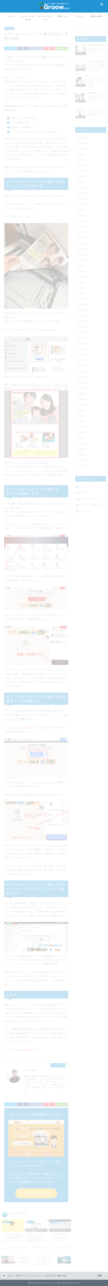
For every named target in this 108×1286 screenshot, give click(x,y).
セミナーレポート (87, 485)
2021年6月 (81, 275)
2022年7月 (81, 209)
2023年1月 (81, 181)
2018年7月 (81, 465)
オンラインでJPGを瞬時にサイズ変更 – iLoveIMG (32, 726)
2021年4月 (81, 287)
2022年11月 (81, 192)
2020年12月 (81, 309)
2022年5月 (81, 220)
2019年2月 (81, 431)
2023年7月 (81, 147)
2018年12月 (81, 443)
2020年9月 (81, 326)
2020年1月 (81, 370)
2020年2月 (81, 365)
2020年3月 (81, 359)
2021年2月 (81, 298)
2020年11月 (81, 314)
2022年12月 (81, 186)
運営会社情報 (96, 16)
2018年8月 (81, 459)
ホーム (11, 16)
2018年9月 (81, 454)
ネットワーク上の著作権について (21, 1048)
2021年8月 (81, 264)
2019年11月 (81, 381)
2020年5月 (81, 348)
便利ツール (62, 16)
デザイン (79, 16)
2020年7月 (81, 337)
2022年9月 (81, 198)
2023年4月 (81, 164)
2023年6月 (81, 153)
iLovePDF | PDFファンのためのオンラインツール (32, 523)
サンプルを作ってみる (36, 1192)
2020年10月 (82, 320)
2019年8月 (81, 398)
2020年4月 (81, 353)
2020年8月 (81, 331)
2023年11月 (81, 136)
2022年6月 (81, 214)
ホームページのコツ (45, 17)
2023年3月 (81, 170)
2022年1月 (81, 242)
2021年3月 (81, 292)
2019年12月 (81, 376)
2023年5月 (81, 159)
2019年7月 (81, 404)
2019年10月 (81, 387)
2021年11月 (81, 248)
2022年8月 (81, 203)
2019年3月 (81, 426)
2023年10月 (81, 142)
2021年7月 (81, 270)
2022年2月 (81, 237)
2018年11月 (81, 448)
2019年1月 (81, 437)
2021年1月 (81, 303)
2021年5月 (81, 281)
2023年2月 (81, 175)
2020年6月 (81, 342)
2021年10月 (81, 253)
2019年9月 (81, 392)
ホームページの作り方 (28, 17)
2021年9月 (81, 259)
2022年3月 (81, 231)
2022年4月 (81, 225)
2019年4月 (81, 420)
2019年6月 (81, 409)
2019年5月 (81, 415)
